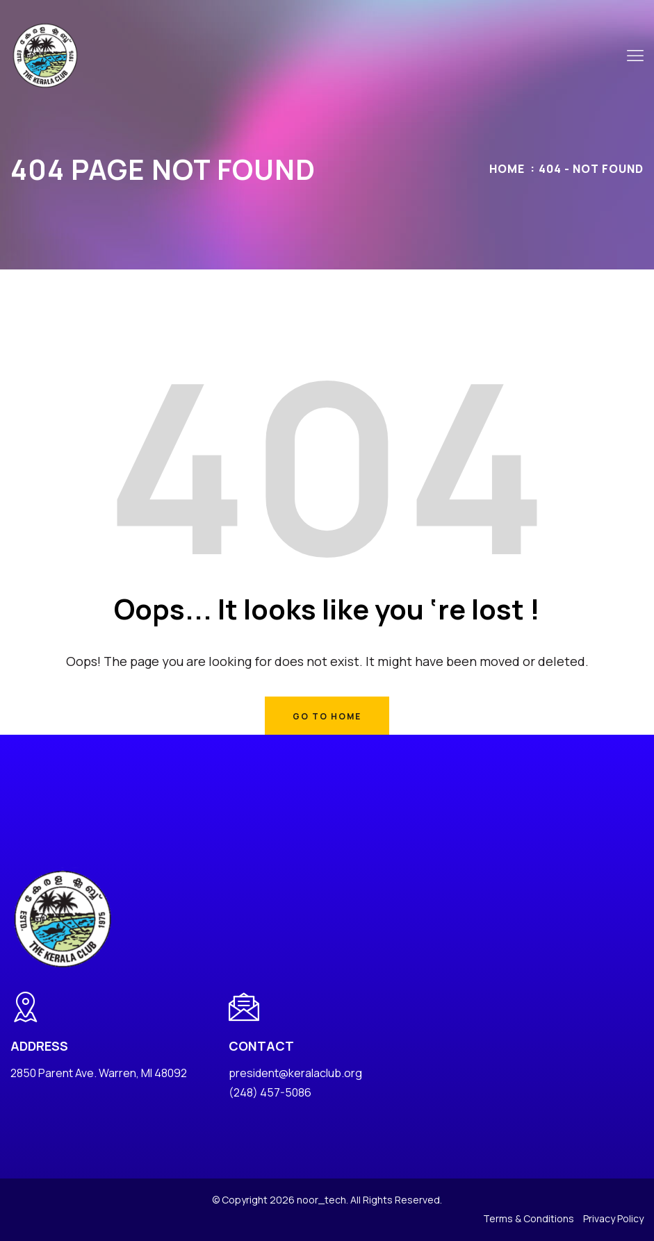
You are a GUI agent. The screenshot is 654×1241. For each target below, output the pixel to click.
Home (507, 168)
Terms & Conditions (528, 1218)
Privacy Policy (613, 1218)
